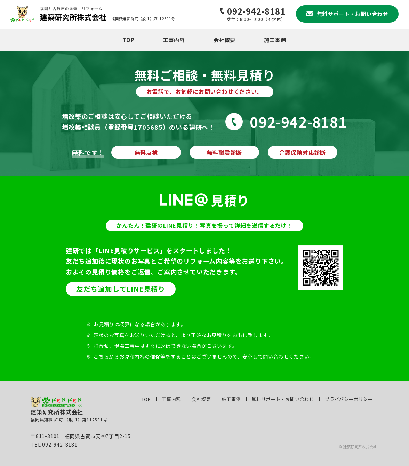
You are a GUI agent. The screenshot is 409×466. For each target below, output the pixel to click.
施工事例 (275, 39)
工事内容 (174, 39)
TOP (128, 39)
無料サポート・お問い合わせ (283, 399)
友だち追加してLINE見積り (120, 289)
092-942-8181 (298, 122)
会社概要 (224, 39)
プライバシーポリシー (349, 399)
